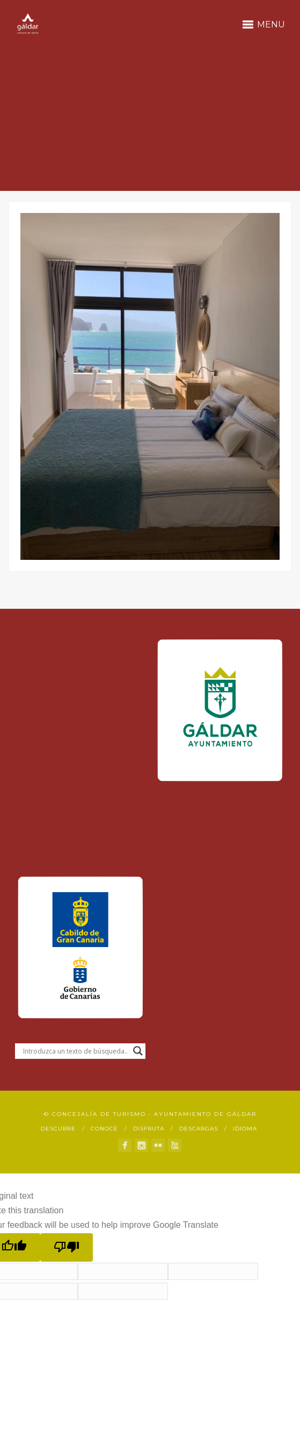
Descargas (198, 1128)
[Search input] (75, 1050)
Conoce (104, 1128)
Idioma (245, 1128)
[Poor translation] (66, 1247)
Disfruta (148, 1128)
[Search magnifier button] (137, 1050)
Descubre (58, 1128)
